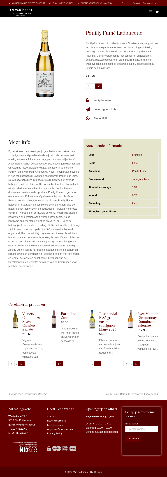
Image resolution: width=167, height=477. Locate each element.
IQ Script (98, 472)
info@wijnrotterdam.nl (23, 424)
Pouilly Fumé (139, 171)
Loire (135, 163)
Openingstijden (149, 3)
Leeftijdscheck (55, 424)
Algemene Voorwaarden (60, 429)
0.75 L (135, 195)
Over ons (126, 3)
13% (134, 187)
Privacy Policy (54, 433)
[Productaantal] (89, 85)
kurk (134, 203)
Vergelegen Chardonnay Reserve (27, 394)
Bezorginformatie (56, 420)
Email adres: (132, 423)
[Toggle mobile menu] (150, 11)
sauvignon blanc (141, 179)
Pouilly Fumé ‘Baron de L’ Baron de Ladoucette (131, 394)
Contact (136, 3)
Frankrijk (137, 155)
